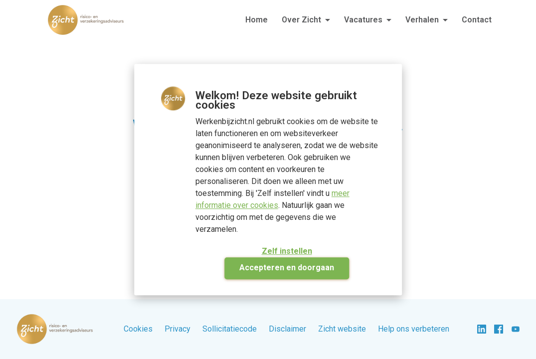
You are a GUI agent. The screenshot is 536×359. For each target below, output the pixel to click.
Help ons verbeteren (413, 329)
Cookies (138, 329)
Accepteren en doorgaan (286, 267)
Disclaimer (287, 329)
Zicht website (342, 329)
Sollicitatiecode (229, 329)
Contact (477, 19)
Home (256, 19)
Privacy (177, 329)
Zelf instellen (287, 251)
